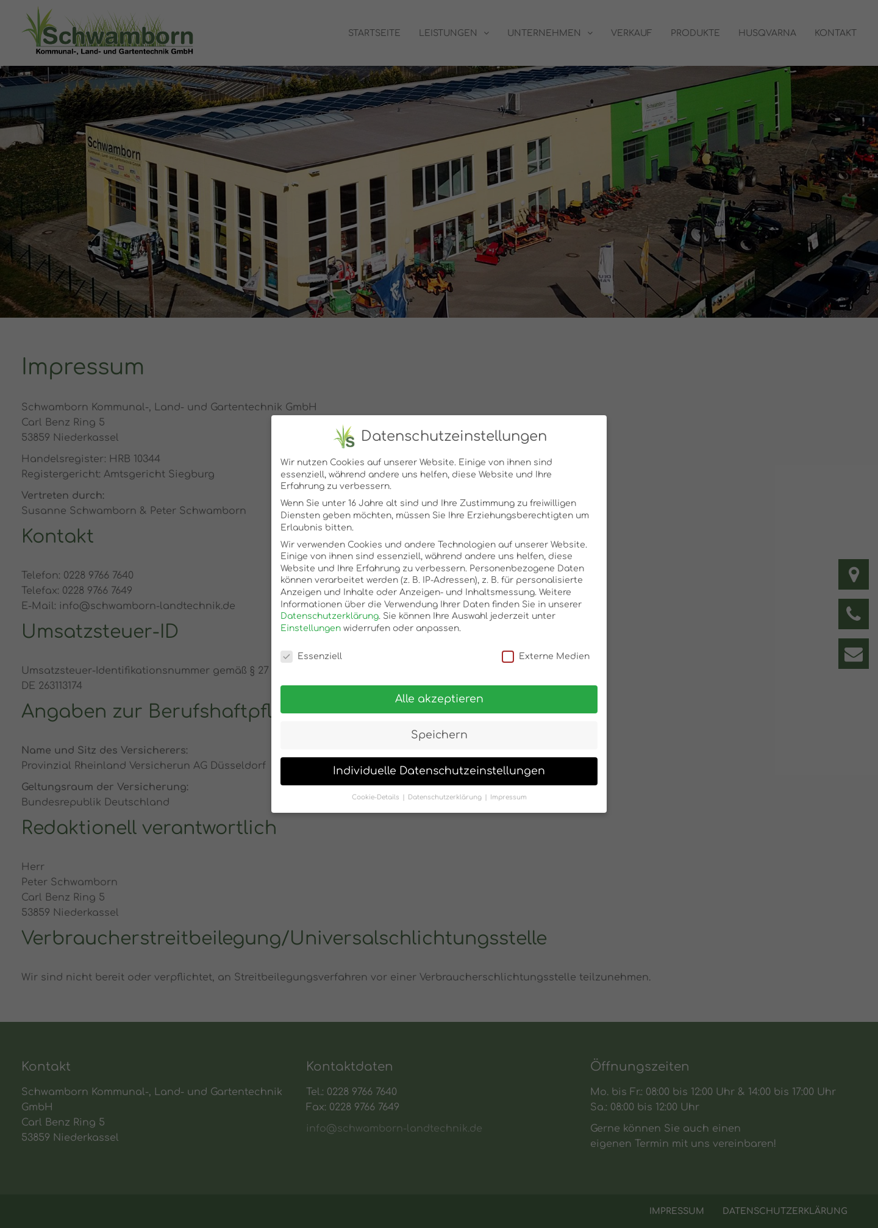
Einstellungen (310, 616)
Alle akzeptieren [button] (439, 688)
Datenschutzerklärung (329, 604)
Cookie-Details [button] (375, 785)
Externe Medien (546, 645)
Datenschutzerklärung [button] (445, 785)
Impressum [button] (508, 785)
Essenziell (311, 645)
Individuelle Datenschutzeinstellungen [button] (439, 759)
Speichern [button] (439, 724)
